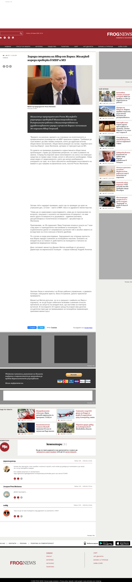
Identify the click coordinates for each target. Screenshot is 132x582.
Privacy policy (64, 581)
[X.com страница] (9, 38)
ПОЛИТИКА (65, 46)
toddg (5, 505)
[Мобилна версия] (91, 543)
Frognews (54, 327)
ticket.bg (98, 581)
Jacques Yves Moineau (12, 486)
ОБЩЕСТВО (52, 46)
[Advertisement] (66, 15)
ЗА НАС (2, 543)
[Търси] (21, 33)
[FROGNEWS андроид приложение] (106, 543)
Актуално (50, 563)
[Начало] (1, 38)
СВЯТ (76, 46)
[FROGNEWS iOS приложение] (122, 543)
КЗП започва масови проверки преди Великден (122, 186)
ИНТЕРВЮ (39, 46)
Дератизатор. (9, 461)
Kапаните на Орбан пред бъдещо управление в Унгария (123, 157)
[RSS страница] (13, 38)
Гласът (49, 556)
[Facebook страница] (5, 38)
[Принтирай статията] (10, 66)
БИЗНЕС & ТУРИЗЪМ (105, 46)
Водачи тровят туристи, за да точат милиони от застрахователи (123, 112)
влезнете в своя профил (46, 452)
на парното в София (123, 141)
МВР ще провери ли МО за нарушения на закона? (123, 97)
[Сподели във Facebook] (4, 66)
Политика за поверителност (42, 543)
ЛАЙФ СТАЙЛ (122, 46)
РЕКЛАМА (23, 543)
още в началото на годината (123, 172)
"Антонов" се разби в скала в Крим (122, 202)
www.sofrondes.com (89, 581)
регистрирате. (71, 452)
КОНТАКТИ (12, 543)
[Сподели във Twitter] (7, 66)
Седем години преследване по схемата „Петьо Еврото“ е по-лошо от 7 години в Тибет (123, 128)
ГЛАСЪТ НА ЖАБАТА (23, 46)
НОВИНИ (8, 46)
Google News (88, 328)
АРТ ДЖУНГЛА (88, 46)
